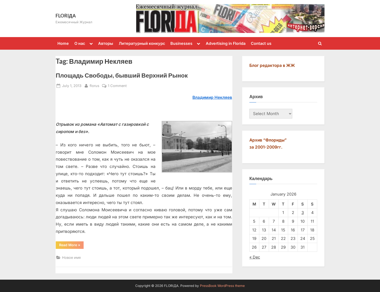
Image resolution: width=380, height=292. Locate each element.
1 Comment (117, 86)
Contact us (261, 43)
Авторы (105, 43)
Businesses (181, 43)
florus (94, 85)
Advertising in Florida (225, 43)
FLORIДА (65, 15)
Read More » (71, 246)
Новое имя (71, 257)
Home (63, 43)
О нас (79, 43)
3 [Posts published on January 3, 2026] (302, 212)
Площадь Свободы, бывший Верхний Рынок (122, 75)
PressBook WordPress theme (222, 286)
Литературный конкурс (142, 43)
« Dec (254, 257)
